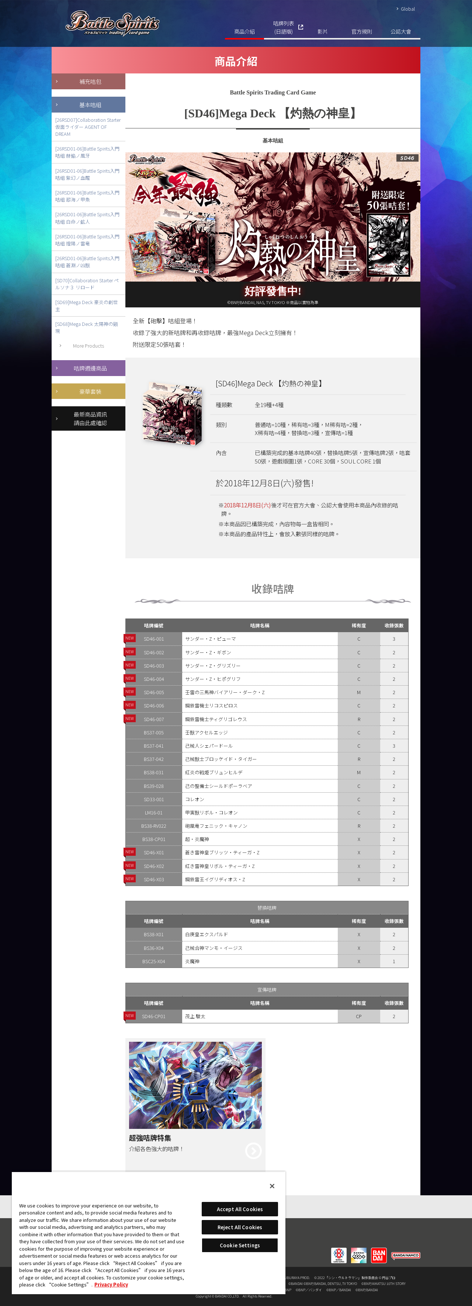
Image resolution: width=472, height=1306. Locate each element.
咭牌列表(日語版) (283, 27)
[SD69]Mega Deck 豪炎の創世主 (86, 306)
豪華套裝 (90, 391)
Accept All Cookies (240, 1209)
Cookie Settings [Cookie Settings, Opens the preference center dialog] (240, 1245)
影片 (322, 31)
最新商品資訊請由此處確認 (90, 418)
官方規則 (361, 31)
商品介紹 (244, 31)
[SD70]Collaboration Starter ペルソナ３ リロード (87, 284)
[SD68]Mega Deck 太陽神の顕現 (86, 327)
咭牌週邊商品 (90, 368)
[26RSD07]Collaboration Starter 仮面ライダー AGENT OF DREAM (88, 126)
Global (408, 8)
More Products (88, 345)
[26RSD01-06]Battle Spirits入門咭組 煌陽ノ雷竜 (87, 240)
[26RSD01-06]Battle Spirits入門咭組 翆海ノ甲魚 (87, 196)
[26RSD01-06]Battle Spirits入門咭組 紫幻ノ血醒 (87, 174)
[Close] (272, 1186)
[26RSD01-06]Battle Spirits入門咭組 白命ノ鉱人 (87, 218)
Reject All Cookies (240, 1227)
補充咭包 (90, 81)
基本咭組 (90, 104)
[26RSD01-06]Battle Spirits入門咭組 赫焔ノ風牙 (87, 152)
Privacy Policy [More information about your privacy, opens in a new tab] (111, 1284)
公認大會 (401, 31)
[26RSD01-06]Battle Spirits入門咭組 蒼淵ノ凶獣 (87, 262)
